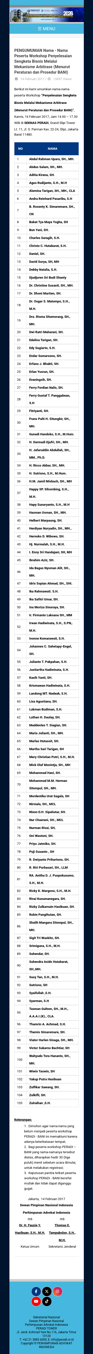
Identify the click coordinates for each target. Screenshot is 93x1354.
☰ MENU (46, 28)
